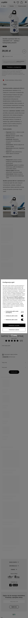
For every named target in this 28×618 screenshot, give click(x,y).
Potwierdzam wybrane (14, 329)
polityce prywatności (17, 293)
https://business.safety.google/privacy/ (15, 297)
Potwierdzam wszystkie (14, 325)
